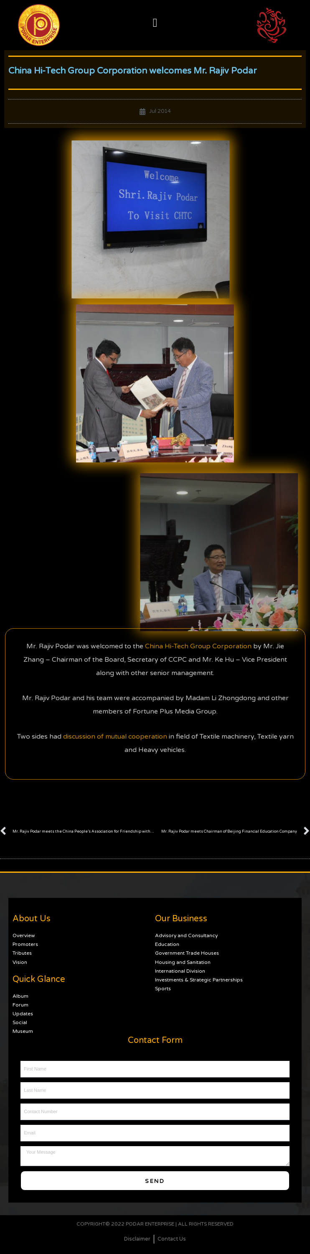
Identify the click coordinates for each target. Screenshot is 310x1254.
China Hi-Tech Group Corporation (198, 577)
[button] (155, 23)
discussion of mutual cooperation (115, 667)
